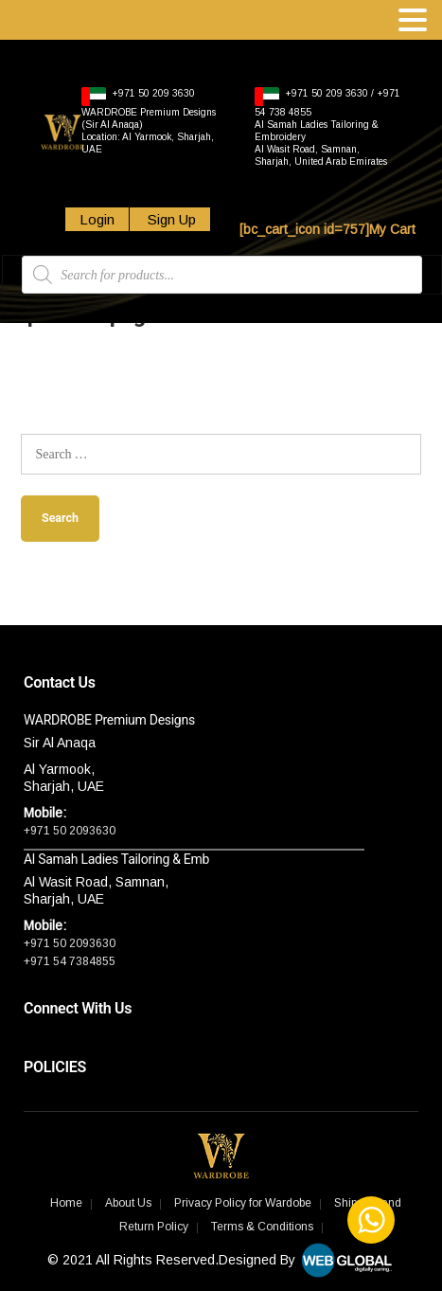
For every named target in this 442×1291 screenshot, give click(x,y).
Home (66, 1203)
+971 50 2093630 (69, 830)
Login (97, 219)
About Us (128, 1203)
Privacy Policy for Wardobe (242, 1203)
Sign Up (170, 219)
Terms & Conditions (262, 1226)
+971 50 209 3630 (148, 120)
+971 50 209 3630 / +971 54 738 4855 (327, 127)
